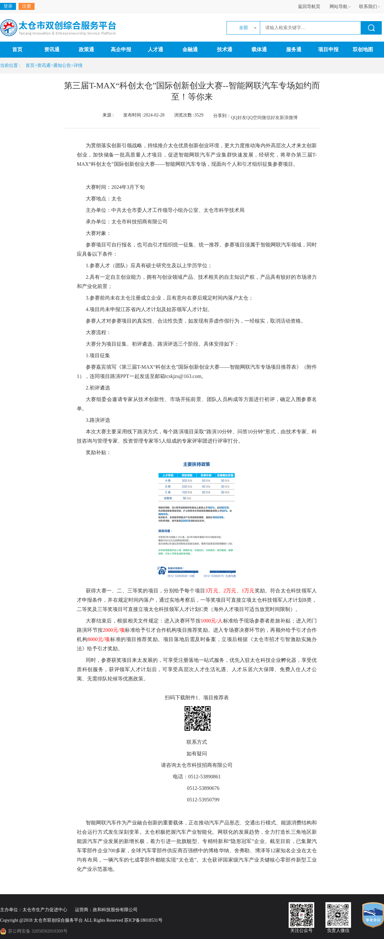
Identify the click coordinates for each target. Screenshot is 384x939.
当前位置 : (11, 65)
